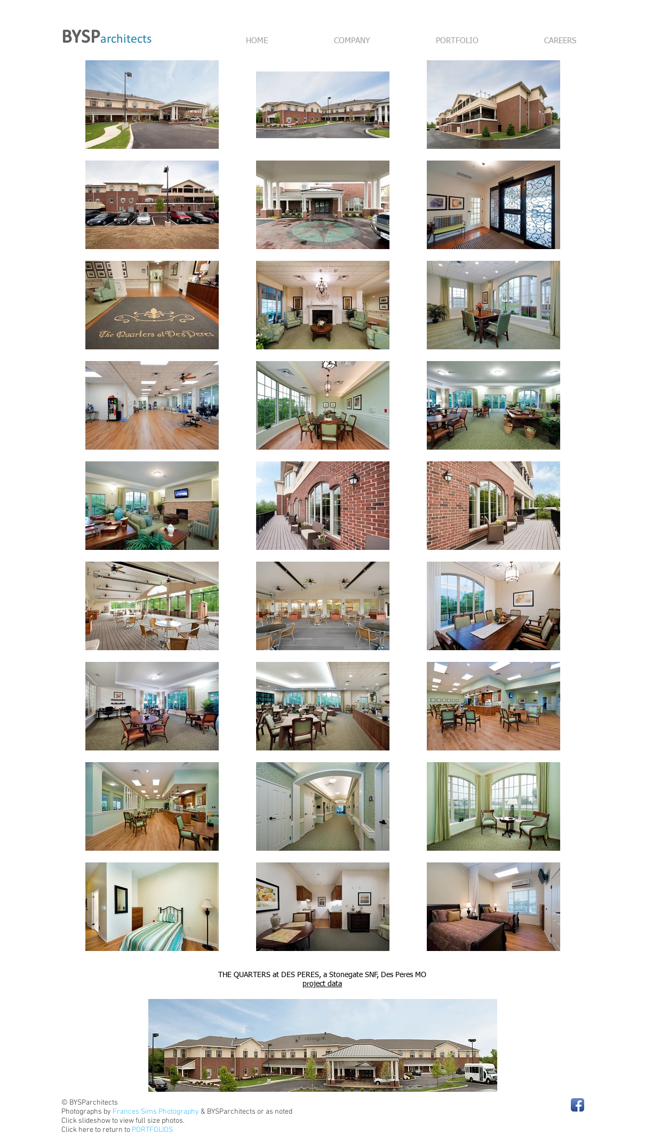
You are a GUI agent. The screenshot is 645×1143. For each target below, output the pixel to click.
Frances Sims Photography (156, 1111)
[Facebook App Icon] (577, 1105)
